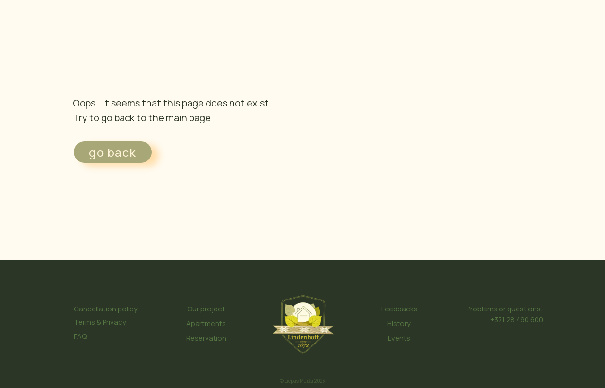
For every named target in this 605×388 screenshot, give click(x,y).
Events (399, 338)
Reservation (206, 338)
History (399, 323)
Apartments (206, 323)
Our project (206, 309)
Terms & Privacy (100, 322)
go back (113, 152)
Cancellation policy (106, 309)
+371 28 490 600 (516, 320)
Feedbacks (399, 309)
